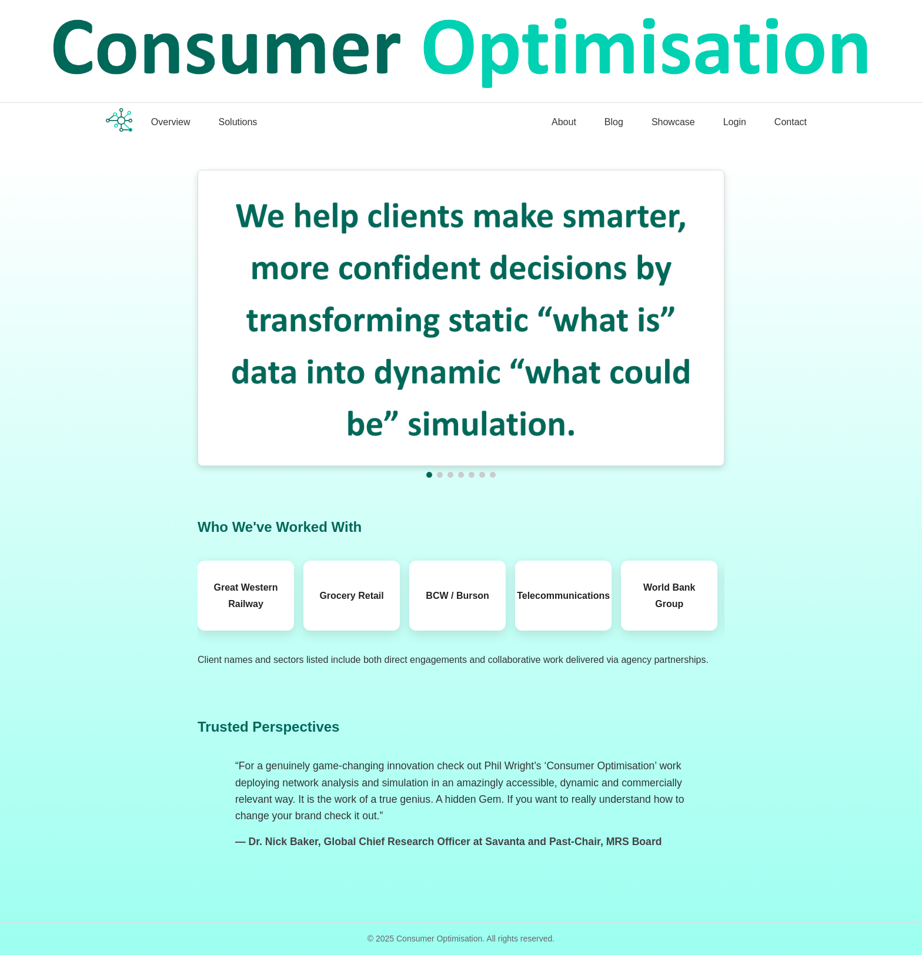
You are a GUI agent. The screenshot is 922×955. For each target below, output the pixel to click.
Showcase (673, 122)
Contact (790, 122)
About (564, 122)
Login (734, 122)
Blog (613, 122)
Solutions (238, 122)
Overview (171, 122)
